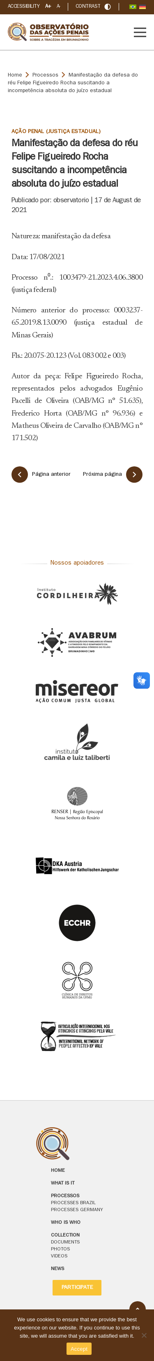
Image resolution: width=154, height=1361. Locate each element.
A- (58, 6)
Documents (65, 1242)
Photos (60, 1249)
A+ (48, 6)
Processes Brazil (73, 1203)
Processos (45, 75)
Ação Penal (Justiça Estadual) (56, 132)
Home (15, 75)
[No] (144, 1335)
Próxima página (113, 474)
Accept (79, 1349)
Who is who (65, 1223)
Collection (65, 1235)
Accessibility (23, 6)
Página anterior (41, 474)
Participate (77, 1288)
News (57, 1269)
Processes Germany (77, 1210)
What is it (62, 1183)
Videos (59, 1256)
